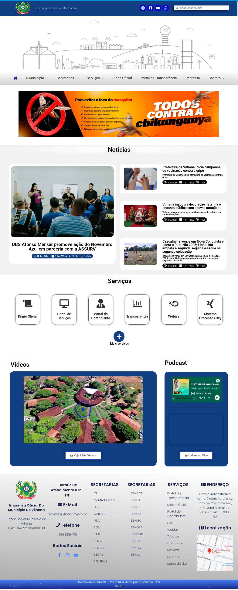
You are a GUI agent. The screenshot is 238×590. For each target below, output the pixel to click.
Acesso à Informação (63, 8)
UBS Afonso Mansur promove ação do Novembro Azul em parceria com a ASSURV (62, 247)
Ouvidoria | (41, 8)
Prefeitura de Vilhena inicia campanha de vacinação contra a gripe (191, 168)
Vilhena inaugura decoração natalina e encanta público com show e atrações (191, 206)
